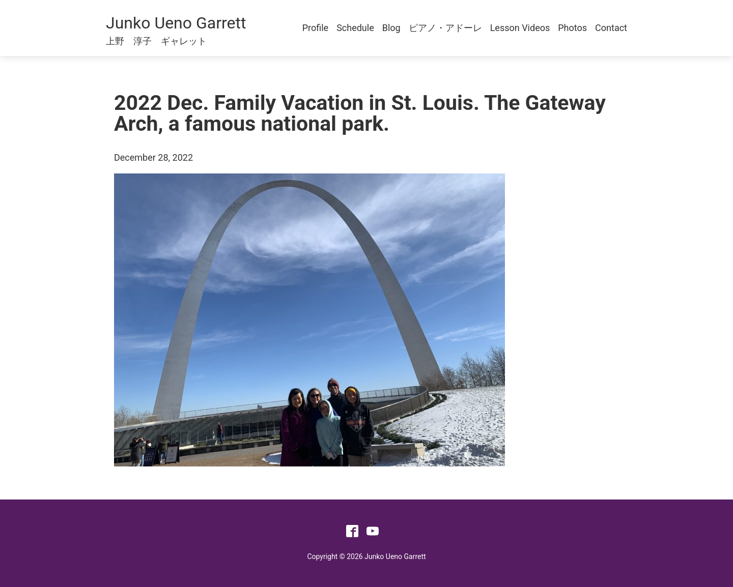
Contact (611, 27)
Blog (391, 27)
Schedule (355, 27)
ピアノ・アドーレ (445, 27)
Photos (572, 27)
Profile (315, 27)
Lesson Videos (520, 27)
